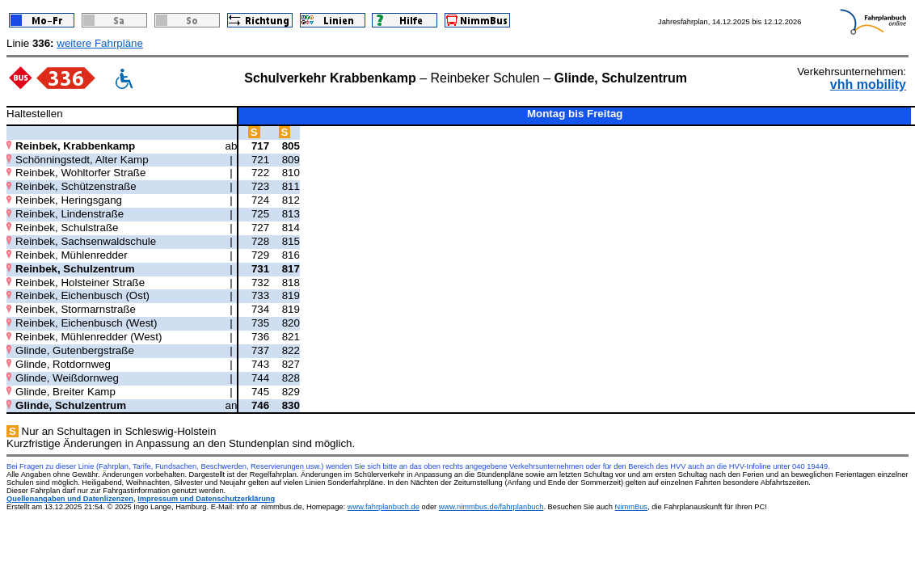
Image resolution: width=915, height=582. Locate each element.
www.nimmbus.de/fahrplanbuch (491, 507)
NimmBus (631, 507)
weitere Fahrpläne (100, 43)
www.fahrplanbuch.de (384, 507)
